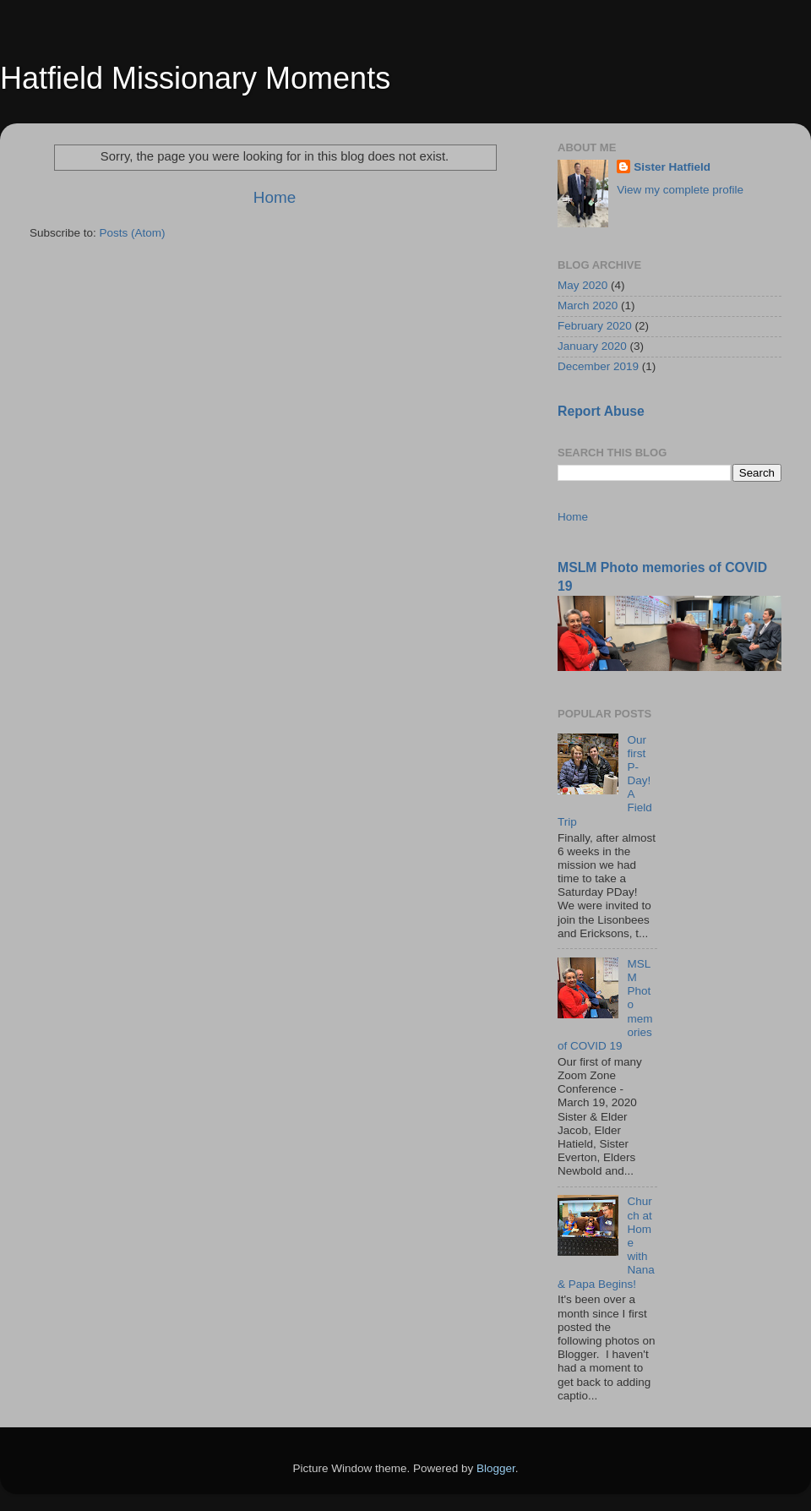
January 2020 (592, 346)
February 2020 (595, 325)
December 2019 (598, 366)
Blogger (495, 1468)
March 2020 (588, 305)
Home (274, 197)
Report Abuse (601, 411)
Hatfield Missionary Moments (195, 78)
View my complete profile (680, 189)
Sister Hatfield (672, 167)
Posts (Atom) (133, 232)
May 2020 (582, 285)
